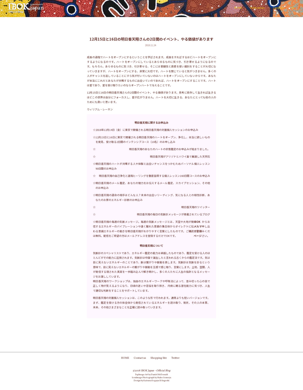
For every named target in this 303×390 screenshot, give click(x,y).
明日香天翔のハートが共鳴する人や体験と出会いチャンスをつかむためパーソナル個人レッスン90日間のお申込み (153, 166)
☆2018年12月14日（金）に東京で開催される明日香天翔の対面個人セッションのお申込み (145, 130)
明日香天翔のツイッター (195, 207)
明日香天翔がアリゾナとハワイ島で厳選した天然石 (180, 156)
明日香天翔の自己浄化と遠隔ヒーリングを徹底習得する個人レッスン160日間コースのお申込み (154, 176)
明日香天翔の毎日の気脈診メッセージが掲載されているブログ (173, 214)
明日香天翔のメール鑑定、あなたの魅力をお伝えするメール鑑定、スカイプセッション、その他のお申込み (153, 185)
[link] (292, 8)
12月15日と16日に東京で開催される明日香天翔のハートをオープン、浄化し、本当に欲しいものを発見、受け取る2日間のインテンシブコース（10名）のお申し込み (153, 139)
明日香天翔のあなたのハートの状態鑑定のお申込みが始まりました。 (169, 149)
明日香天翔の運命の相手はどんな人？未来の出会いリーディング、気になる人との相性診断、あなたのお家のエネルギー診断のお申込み (153, 197)
